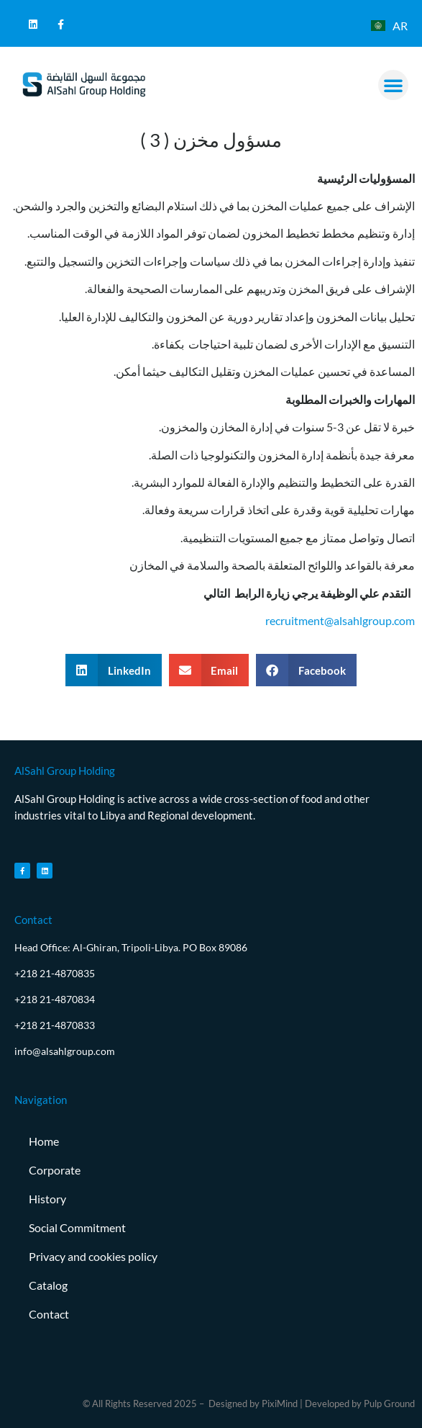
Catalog (48, 1285)
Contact (49, 1314)
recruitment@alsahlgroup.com (340, 620)
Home (44, 1141)
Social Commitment (77, 1227)
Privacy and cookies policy (93, 1256)
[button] (393, 85)
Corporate (55, 1170)
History (47, 1198)
